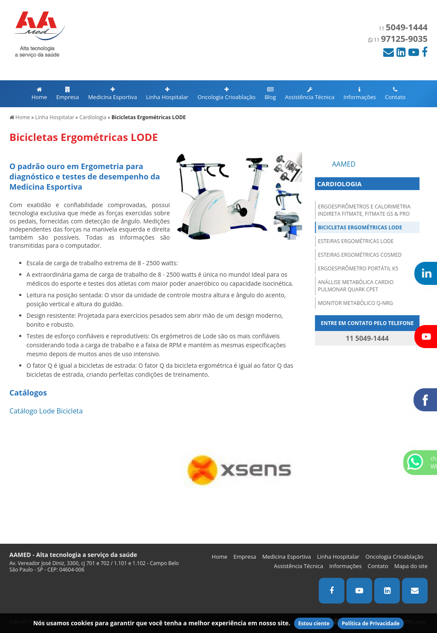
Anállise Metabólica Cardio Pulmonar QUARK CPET (355, 285)
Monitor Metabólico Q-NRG (355, 303)
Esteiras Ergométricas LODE (355, 241)
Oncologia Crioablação (227, 94)
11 (403, 28)
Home (39, 94)
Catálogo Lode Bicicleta (46, 411)
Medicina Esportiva (112, 94)
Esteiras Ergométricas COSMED (360, 254)
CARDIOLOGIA (339, 183)
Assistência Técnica (310, 94)
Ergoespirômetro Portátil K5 (358, 268)
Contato (395, 94)
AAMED (343, 164)
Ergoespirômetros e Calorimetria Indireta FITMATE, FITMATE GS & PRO (364, 210)
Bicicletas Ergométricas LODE (360, 227)
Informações (360, 94)
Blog (270, 94)
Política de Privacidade (371, 623)
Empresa (67, 94)
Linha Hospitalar (167, 94)
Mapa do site (411, 566)
